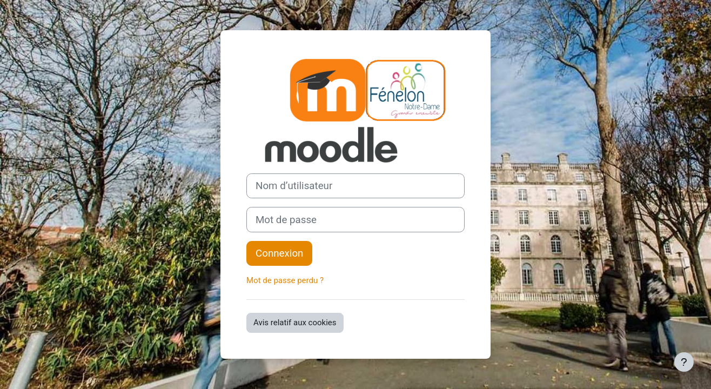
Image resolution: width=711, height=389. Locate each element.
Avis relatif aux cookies (295, 322)
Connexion (279, 253)
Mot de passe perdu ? (285, 280)
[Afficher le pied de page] (684, 362)
